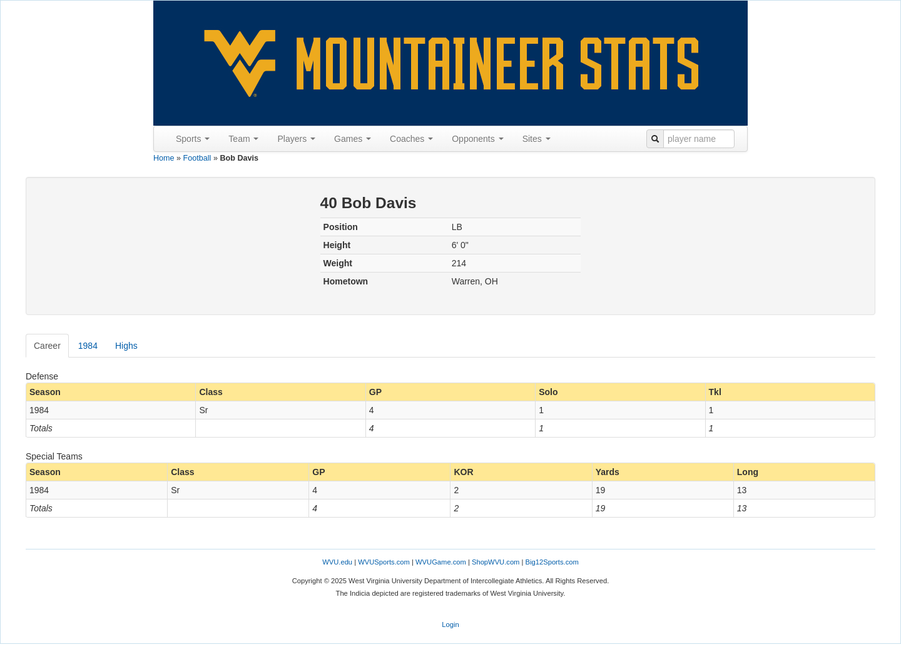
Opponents (477, 139)
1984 (88, 346)
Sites (536, 139)
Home (164, 158)
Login (450, 624)
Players (296, 139)
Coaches (411, 139)
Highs (126, 346)
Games (352, 139)
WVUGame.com (440, 562)
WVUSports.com (384, 562)
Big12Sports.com (552, 562)
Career (47, 346)
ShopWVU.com (495, 562)
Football (197, 158)
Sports (193, 139)
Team (243, 139)
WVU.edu (337, 562)
